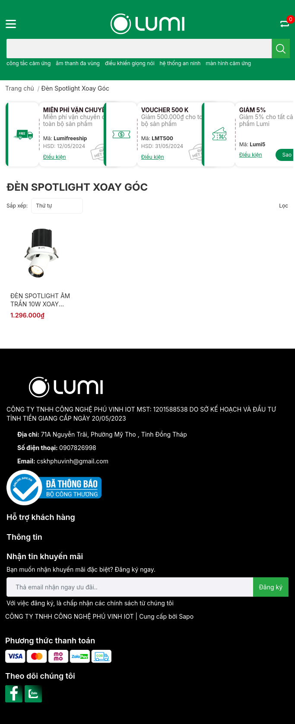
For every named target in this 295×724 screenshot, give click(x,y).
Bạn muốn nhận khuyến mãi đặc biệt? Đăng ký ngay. (80, 569)
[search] (281, 48)
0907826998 (77, 447)
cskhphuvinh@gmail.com (72, 461)
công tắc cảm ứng (28, 63)
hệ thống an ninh (179, 63)
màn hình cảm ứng (228, 63)
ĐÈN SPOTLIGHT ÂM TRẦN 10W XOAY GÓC (40, 304)
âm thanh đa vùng (78, 63)
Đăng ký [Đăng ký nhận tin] (271, 587)
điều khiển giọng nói (130, 63)
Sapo (186, 616)
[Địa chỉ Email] (147, 587)
